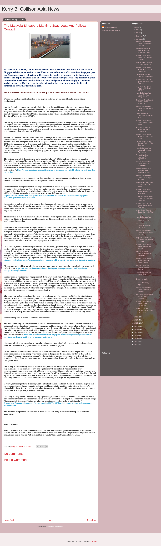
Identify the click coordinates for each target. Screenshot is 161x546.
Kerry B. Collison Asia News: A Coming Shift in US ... (144, 136)
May (138, 30)
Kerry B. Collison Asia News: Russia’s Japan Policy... (144, 122)
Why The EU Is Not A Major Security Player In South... (144, 239)
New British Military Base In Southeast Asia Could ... (143, 253)
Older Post (91, 520)
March (138, 33)
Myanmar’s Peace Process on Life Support (142, 267)
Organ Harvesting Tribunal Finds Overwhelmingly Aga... (142, 282)
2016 (136, 323)
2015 (136, 326)
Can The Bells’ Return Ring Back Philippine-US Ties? (144, 88)
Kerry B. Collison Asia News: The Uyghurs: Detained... (144, 57)
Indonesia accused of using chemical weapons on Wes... (143, 170)
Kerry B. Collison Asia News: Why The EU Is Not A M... (144, 232)
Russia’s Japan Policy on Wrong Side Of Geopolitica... (143, 129)
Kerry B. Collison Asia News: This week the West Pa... (144, 43)
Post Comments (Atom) (55, 526)
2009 (136, 345)
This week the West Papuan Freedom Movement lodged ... (144, 50)
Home (50, 520)
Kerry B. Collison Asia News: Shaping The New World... (143, 191)
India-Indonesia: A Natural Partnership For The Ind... (143, 226)
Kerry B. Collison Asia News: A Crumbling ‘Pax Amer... (143, 150)
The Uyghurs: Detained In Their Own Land (144, 63)
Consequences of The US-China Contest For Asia (144, 115)
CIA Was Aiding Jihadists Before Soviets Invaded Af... (144, 102)
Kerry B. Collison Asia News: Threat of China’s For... (143, 303)
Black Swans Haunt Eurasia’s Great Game (144, 75)
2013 (136, 332)
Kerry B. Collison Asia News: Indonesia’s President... (143, 289)
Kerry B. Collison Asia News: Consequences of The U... (144, 108)
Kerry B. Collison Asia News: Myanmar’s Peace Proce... (143, 260)
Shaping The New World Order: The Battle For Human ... (144, 198)
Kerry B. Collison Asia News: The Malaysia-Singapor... (144, 177)
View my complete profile (111, 30)
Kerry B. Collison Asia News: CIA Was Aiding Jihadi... (143, 95)
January (139, 39)
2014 (136, 329)
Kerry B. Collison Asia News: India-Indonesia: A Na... (143, 219)
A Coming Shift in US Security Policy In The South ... (144, 143)
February (139, 36)
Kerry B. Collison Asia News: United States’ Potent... (144, 205)
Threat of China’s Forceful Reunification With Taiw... (144, 310)
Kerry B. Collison (111, 27)
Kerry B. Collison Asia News (30, 9)
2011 (136, 338)
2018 (136, 317)
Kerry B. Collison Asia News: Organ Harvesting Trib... (143, 274)
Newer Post (9, 520)
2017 (136, 320)
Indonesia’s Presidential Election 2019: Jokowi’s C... (144, 296)
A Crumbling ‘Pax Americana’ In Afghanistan (142, 157)
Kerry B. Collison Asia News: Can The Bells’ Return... (144, 81)
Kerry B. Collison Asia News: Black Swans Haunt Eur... (144, 69)
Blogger (94, 541)
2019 (136, 27)
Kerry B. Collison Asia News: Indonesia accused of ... (143, 164)
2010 (136, 342)
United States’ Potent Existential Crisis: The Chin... (144, 212)
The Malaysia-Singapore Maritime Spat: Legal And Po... (144, 184)
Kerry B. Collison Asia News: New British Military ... (143, 246)
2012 (136, 335)
